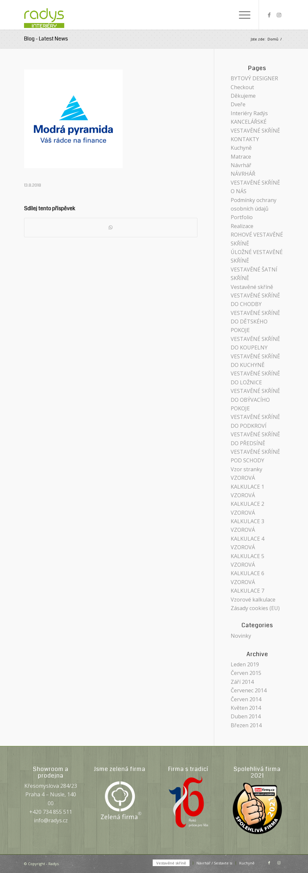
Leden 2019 (245, 664)
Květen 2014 (246, 707)
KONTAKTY (245, 139)
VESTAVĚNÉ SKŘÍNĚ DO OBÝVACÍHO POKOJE (255, 399)
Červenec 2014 (249, 690)
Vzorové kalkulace (253, 599)
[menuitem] (241, 15)
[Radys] (51, 15)
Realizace (242, 226)
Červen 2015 (246, 673)
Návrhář (241, 165)
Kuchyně (241, 147)
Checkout (242, 87)
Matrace (241, 156)
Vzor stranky (246, 469)
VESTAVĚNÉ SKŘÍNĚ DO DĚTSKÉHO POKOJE (255, 321)
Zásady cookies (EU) (255, 608)
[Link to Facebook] (269, 15)
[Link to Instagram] (279, 15)
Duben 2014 (246, 716)
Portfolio (242, 217)
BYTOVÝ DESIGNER (254, 78)
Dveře (238, 104)
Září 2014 (242, 681)
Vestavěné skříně (252, 287)
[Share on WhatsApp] (110, 227)
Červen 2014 (246, 699)
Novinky (241, 635)
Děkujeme (243, 95)
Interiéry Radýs (249, 113)
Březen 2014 (246, 725)
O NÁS (238, 191)
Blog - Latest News (46, 38)
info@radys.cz (51, 820)
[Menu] (241, 15)
